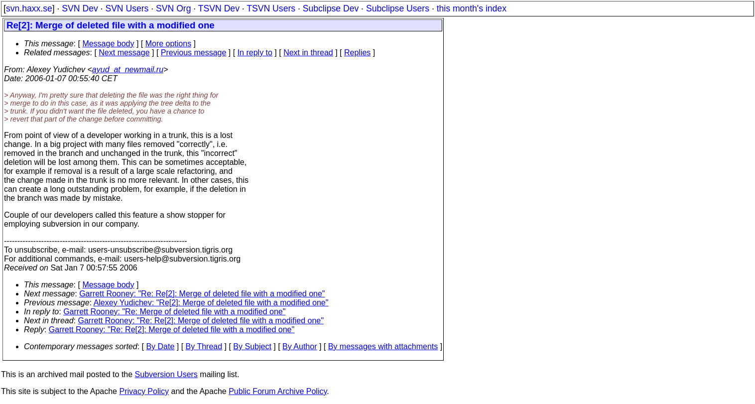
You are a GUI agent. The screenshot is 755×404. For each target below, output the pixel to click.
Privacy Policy (144, 391)
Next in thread (308, 52)
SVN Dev (80, 8)
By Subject (252, 346)
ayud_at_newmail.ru (127, 69)
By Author (299, 346)
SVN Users (126, 8)
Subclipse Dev (331, 8)
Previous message (194, 52)
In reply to (255, 52)
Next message (124, 52)
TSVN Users (271, 8)
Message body (108, 43)
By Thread (204, 346)
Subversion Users (166, 374)
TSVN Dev (219, 8)
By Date (160, 346)
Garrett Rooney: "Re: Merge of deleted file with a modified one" (174, 311)
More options (168, 43)
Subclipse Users (397, 8)
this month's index (471, 8)
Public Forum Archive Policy (278, 391)
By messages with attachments (383, 346)
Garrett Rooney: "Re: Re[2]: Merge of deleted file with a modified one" (202, 293)
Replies (357, 52)
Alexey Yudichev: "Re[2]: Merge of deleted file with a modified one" (211, 302)
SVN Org (173, 8)
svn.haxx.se (29, 8)
